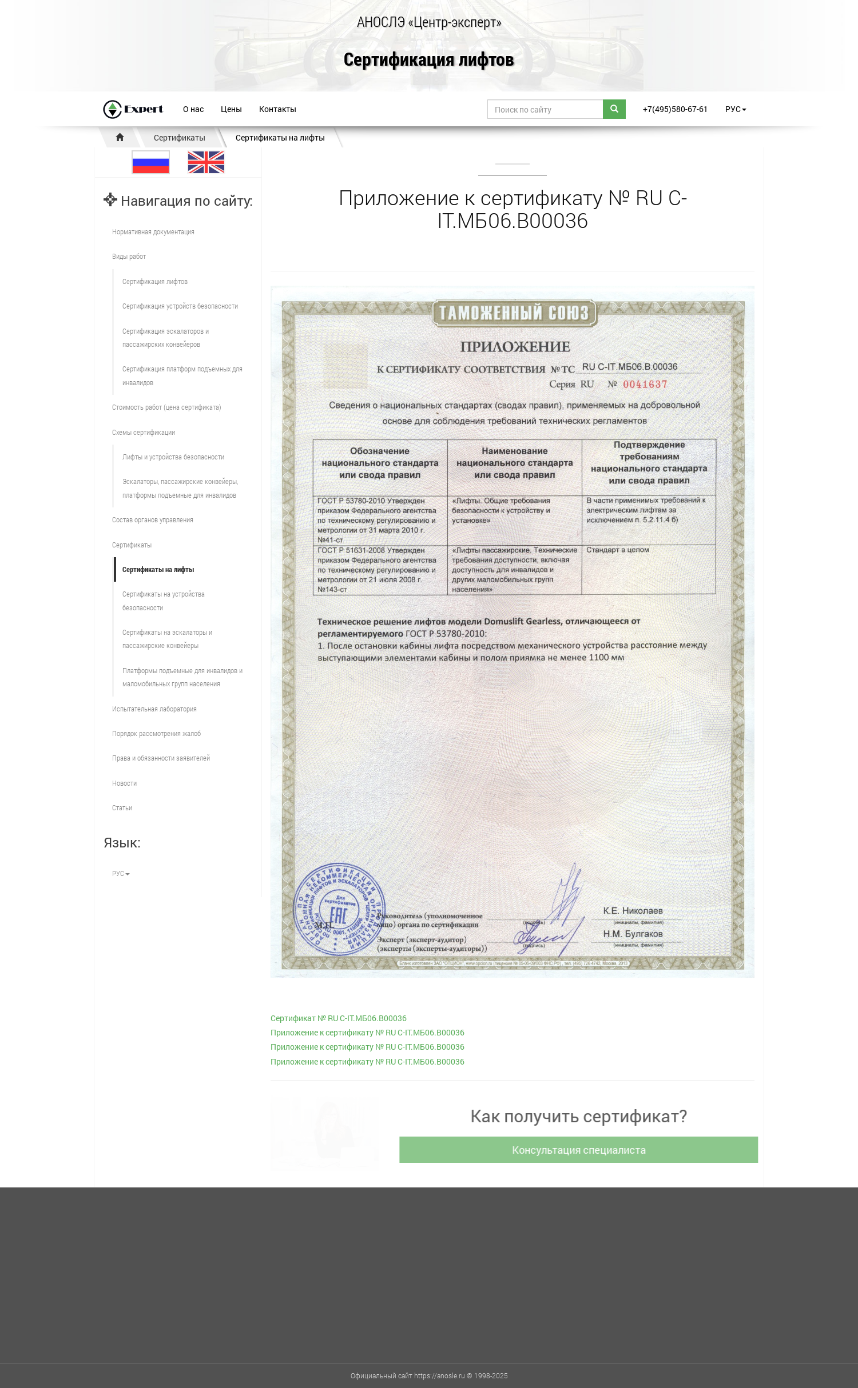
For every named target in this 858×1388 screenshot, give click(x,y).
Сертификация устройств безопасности (180, 306)
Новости (124, 783)
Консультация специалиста (582, 1150)
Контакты (277, 108)
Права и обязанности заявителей (161, 758)
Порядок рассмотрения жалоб (156, 733)
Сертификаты (179, 137)
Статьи (122, 807)
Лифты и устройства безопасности (173, 456)
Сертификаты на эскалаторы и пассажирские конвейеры (167, 638)
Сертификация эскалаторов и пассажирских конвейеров (165, 337)
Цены (231, 108)
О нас (193, 108)
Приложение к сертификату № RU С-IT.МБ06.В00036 (367, 1032)
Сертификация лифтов (429, 60)
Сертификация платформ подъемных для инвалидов (182, 375)
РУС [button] (735, 108)
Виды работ (129, 256)
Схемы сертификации (143, 432)
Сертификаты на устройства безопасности (163, 600)
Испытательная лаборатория (154, 708)
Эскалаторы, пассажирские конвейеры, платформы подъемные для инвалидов (180, 487)
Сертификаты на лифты (280, 137)
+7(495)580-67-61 (675, 108)
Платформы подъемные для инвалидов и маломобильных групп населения (182, 677)
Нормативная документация (153, 231)
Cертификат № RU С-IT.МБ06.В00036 (339, 1018)
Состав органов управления (152, 519)
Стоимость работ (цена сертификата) (166, 407)
